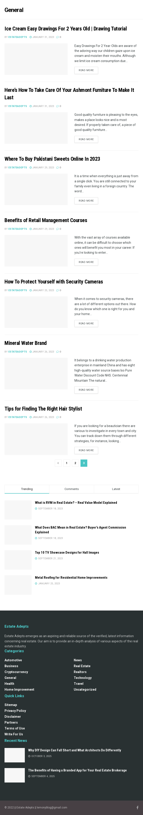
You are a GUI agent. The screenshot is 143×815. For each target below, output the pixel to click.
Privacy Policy (15, 711)
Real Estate (82, 666)
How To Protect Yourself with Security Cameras (54, 282)
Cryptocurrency (16, 672)
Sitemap (11, 705)
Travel (78, 683)
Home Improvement (19, 689)
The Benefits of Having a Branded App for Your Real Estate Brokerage (77, 770)
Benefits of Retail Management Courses (46, 220)
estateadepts (17, 37)
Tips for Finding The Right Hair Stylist (43, 409)
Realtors (80, 672)
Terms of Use (15, 728)
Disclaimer (13, 716)
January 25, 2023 (42, 290)
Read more (86, 70)
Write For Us (14, 734)
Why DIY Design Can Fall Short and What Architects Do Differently (74, 750)
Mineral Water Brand (26, 343)
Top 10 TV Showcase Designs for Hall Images (67, 552)
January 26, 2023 (42, 351)
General (10, 678)
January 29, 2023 (42, 167)
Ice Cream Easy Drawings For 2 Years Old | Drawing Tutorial (66, 29)
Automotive (13, 660)
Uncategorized (85, 689)
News (78, 660)
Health (9, 683)
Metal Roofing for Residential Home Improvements (71, 578)
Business (11, 666)
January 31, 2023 (42, 37)
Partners (11, 722)
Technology (83, 678)
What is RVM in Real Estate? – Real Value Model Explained (76, 503)
